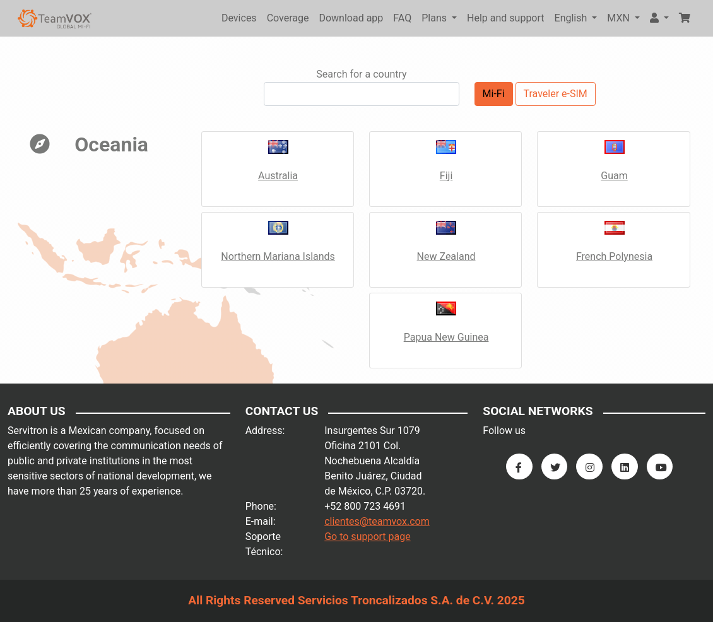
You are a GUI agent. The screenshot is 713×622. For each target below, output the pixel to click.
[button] (659, 18)
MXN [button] (619, 18)
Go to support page (367, 537)
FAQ (402, 18)
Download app (351, 18)
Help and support (506, 18)
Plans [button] (435, 18)
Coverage (288, 18)
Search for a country (361, 74)
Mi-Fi (494, 94)
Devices (239, 18)
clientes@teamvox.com (377, 521)
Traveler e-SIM (555, 94)
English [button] (572, 18)
